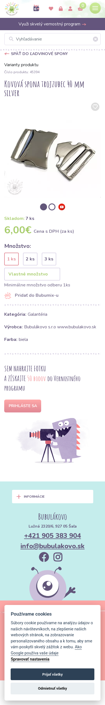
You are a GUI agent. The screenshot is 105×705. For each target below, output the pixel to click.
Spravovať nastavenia (30, 659)
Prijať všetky (52, 674)
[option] (52, 149)
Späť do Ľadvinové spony (39, 53)
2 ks (30, 259)
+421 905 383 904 (52, 535)
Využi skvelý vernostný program (52, 24)
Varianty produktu (21, 65)
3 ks (49, 259)
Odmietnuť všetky (52, 688)
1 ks (11, 259)
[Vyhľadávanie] (52, 39)
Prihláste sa (23, 406)
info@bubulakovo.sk (52, 546)
